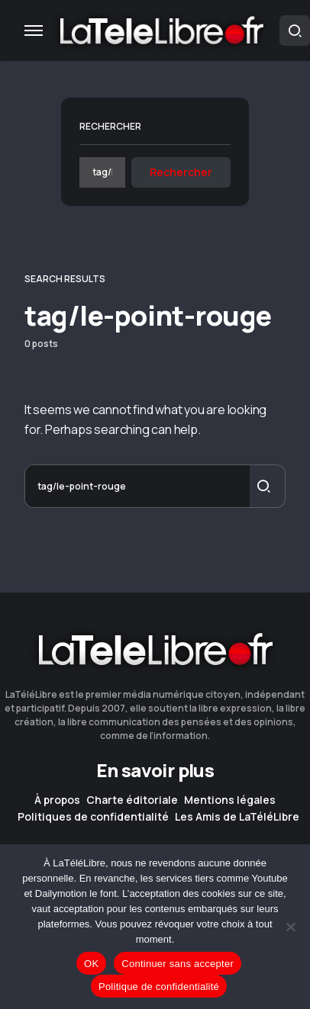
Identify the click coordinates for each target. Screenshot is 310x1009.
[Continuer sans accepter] (291, 926)
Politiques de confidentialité (93, 816)
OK (91, 963)
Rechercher (110, 126)
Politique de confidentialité (158, 986)
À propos (57, 800)
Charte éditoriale (132, 800)
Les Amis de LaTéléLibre (237, 816)
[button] (33, 30)
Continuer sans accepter (177, 963)
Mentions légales (230, 800)
